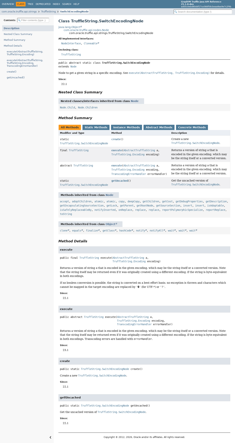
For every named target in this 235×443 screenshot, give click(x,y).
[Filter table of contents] (33, 20)
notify (140, 230)
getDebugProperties (189, 201)
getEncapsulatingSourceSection (82, 205)
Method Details (13, 45)
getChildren (151, 201)
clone (63, 230)
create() (11, 71)
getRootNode (145, 205)
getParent (127, 205)
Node (73, 66)
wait (171, 230)
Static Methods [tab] (96, 127)
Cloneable (90, 43)
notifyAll (156, 230)
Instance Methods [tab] (126, 127)
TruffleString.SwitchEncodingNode (84, 143)
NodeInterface (71, 43)
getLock (112, 205)
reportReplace (215, 209)
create (115, 139)
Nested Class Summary (18, 34)
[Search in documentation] (203, 11)
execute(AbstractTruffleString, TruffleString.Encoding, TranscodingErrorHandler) (25, 63)
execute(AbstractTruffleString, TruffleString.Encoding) (25, 53)
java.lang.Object (69, 27)
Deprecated (43, 4)
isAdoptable (215, 205)
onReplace (125, 209)
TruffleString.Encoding (127, 154)
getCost (167, 201)
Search (66, 4)
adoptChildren (81, 201)
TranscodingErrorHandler (128, 173)
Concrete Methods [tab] (192, 127)
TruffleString (48, 11)
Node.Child (67, 107)
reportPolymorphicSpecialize (182, 209)
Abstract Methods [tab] (159, 127)
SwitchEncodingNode (74, 11)
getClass (109, 230)
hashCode (125, 230)
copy (122, 201)
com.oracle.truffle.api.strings (19, 11)
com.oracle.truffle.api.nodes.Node (86, 30)
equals (76, 230)
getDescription (216, 201)
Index (56, 4)
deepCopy (134, 201)
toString (66, 213)
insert (187, 205)
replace (140, 209)
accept (64, 201)
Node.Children (87, 107)
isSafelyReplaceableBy (75, 209)
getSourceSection (168, 205)
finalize (92, 230)
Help (76, 4)
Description (11, 28)
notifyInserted (105, 209)
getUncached (119, 180)
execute (116, 150)
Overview (8, 4)
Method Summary (14, 40)
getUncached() (16, 77)
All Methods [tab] (70, 127)
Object (110, 224)
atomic (99, 201)
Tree (30, 4)
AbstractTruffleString (139, 150)
